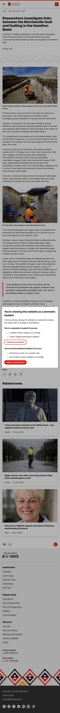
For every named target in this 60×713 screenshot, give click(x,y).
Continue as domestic (15, 342)
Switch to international (15, 362)
